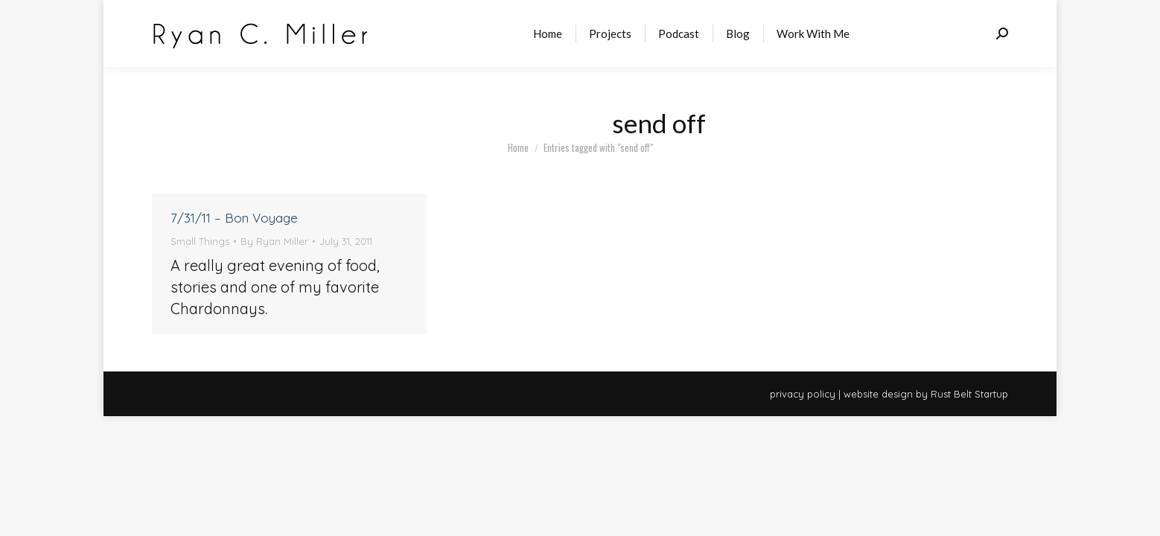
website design (878, 394)
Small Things (200, 241)
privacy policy (802, 394)
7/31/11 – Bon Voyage (234, 218)
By (274, 241)
